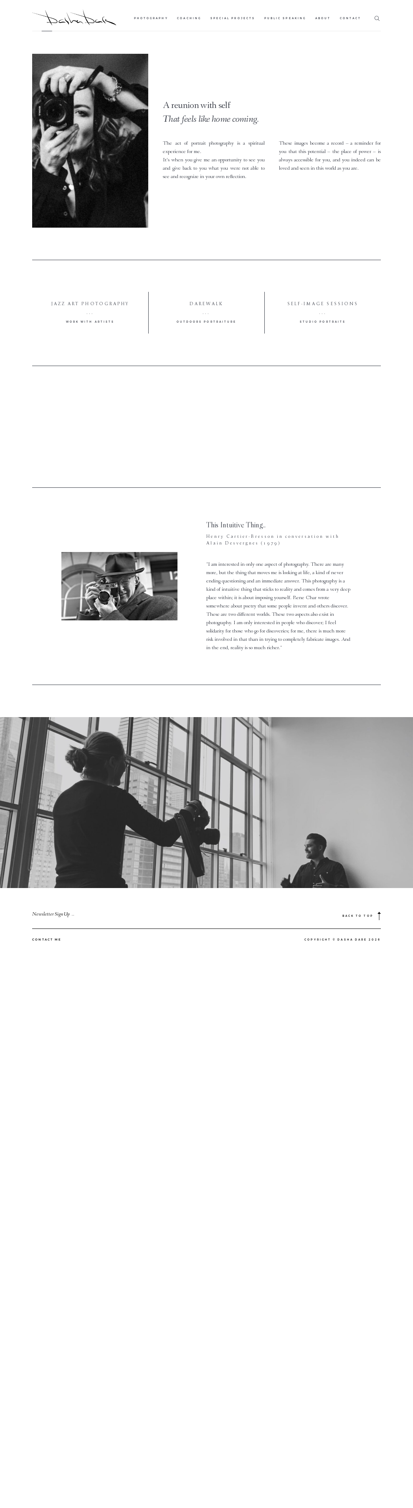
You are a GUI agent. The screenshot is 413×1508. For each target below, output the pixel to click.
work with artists (90, 322)
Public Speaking (285, 18)
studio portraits (323, 322)
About (323, 18)
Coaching (189, 18)
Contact (351, 18)
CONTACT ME (46, 1320)
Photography (151, 18)
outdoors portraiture (207, 322)
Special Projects (232, 18)
